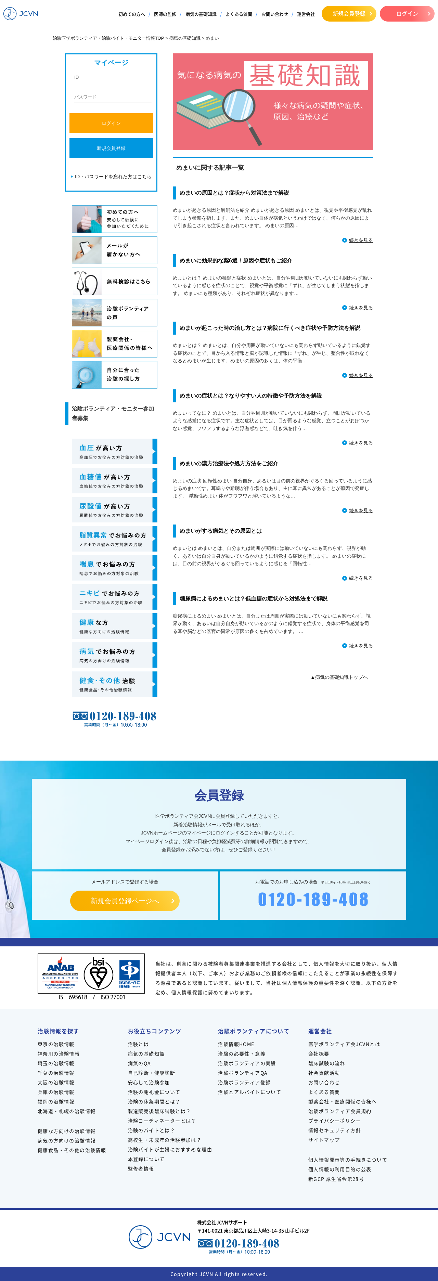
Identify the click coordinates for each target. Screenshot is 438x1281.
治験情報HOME (236, 1043)
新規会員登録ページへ (125, 901)
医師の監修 (165, 14)
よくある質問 (239, 14)
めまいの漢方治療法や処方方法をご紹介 (229, 463)
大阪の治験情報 (56, 1082)
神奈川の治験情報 (59, 1053)
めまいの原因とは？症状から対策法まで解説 (234, 193)
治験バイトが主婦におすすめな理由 (170, 1149)
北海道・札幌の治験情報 (66, 1111)
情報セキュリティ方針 (334, 1130)
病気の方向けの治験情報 (66, 1140)
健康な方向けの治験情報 (66, 1130)
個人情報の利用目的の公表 (340, 1169)
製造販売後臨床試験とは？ (159, 1111)
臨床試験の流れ (326, 1063)
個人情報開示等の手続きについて (347, 1159)
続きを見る (361, 240)
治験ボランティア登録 (244, 1082)
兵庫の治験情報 (56, 1091)
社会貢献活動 (324, 1072)
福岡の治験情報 (56, 1101)
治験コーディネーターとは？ (162, 1120)
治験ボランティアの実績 (247, 1063)
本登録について (146, 1158)
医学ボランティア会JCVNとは (344, 1043)
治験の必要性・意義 (242, 1053)
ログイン (407, 13)
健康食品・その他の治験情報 (72, 1150)
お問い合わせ (274, 14)
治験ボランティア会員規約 (340, 1111)
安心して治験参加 (149, 1082)
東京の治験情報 (56, 1043)
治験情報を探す (58, 1031)
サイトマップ (324, 1139)
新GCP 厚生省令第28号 (336, 1178)
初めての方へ (131, 14)
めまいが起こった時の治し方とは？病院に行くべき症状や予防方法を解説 (270, 328)
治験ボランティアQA (243, 1072)
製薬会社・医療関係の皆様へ (342, 1101)
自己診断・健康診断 (152, 1072)
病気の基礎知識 (201, 14)
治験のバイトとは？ (152, 1130)
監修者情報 (141, 1168)
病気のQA (139, 1063)
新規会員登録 (349, 13)
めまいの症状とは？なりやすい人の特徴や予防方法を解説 (251, 396)
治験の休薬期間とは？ (154, 1101)
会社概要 (319, 1053)
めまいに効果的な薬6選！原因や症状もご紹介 (236, 260)
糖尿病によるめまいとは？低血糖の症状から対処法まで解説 (253, 598)
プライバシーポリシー (334, 1120)
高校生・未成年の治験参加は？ (165, 1139)
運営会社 (306, 14)
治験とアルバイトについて (249, 1091)
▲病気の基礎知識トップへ (339, 677)
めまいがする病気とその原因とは (221, 531)
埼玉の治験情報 (56, 1063)
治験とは (138, 1043)
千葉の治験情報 (56, 1072)
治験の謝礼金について (154, 1091)
